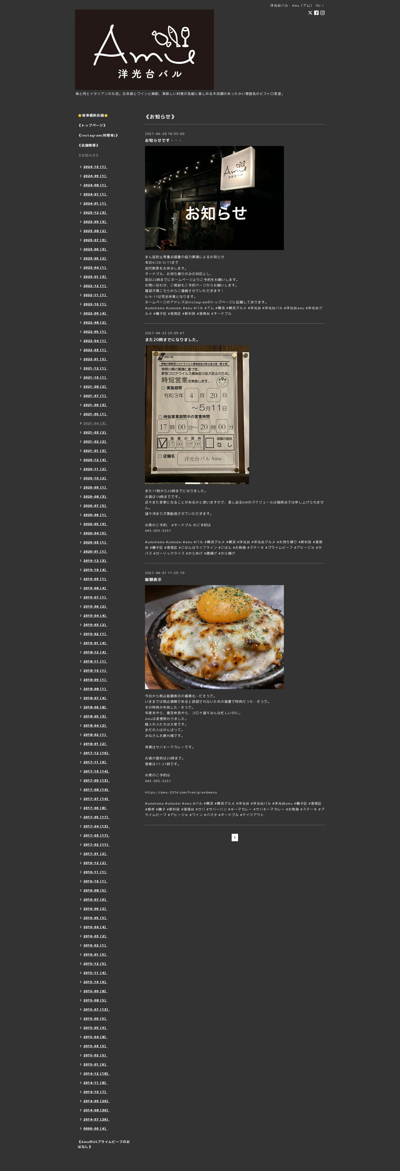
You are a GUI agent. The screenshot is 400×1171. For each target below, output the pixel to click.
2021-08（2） (95, 386)
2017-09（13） (96, 780)
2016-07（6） (95, 899)
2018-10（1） (95, 670)
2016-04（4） (95, 927)
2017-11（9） (95, 762)
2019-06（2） (95, 606)
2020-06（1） (95, 515)
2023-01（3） (95, 277)
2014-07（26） (96, 1119)
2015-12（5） (95, 963)
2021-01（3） (95, 451)
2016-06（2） (95, 908)
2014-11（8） (95, 1083)
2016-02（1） (95, 945)
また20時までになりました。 (173, 339)
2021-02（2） (95, 441)
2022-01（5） (95, 359)
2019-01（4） (95, 643)
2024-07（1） (95, 194)
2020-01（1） (95, 551)
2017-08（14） (96, 789)
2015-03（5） (95, 1046)
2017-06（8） (95, 808)
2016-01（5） (95, 954)
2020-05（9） (95, 524)
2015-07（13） (96, 1009)
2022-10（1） (95, 304)
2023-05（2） (95, 258)
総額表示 (153, 579)
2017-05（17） (96, 817)
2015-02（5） (95, 1055)
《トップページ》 (92, 125)
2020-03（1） (95, 542)
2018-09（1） (95, 680)
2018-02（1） (95, 734)
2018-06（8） (95, 707)
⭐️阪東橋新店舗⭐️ (93, 115)
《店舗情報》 (88, 145)
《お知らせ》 (88, 155)
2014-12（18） (96, 1073)
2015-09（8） (95, 991)
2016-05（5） (95, 918)
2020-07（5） (95, 505)
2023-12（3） (95, 212)
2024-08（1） (95, 185)
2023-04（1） (95, 267)
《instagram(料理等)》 (98, 135)
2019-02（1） (95, 634)
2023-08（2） (95, 231)
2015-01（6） (95, 1064)
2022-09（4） (95, 313)
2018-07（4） (95, 698)
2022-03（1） (95, 350)
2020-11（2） (95, 469)
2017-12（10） (96, 753)
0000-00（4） (95, 1128)
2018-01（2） (95, 744)
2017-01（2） (95, 854)
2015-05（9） (95, 1028)
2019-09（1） (95, 579)
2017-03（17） (96, 835)
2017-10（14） (96, 771)
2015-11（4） (95, 973)
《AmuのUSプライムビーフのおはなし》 (104, 1144)
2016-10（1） (95, 881)
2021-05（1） (95, 414)
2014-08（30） (96, 1110)
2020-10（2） (95, 478)
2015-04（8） (95, 1037)
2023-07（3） (95, 240)
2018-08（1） (95, 689)
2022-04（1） (95, 341)
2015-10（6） (95, 982)
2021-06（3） (95, 405)
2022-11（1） (95, 295)
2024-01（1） (95, 203)
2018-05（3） (95, 716)
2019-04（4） (95, 615)
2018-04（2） (95, 725)
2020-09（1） (95, 487)
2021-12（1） (95, 368)
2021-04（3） (95, 423)
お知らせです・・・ (163, 140)
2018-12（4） (95, 652)
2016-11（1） (95, 872)
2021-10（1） (95, 377)
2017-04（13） (96, 826)
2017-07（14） (96, 799)
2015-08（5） (95, 1000)
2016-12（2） (95, 863)
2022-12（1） (95, 286)
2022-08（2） (95, 322)
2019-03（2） (95, 625)
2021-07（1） (95, 396)
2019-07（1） (95, 597)
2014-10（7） (95, 1092)
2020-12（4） (95, 460)
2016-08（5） (95, 890)
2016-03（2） (95, 936)
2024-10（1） (95, 167)
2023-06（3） (95, 249)
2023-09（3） (95, 222)
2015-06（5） (95, 1018)
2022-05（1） (95, 331)
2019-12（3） (95, 560)
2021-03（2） (95, 432)
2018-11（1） (95, 661)
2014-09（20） (96, 1101)
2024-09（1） (95, 176)
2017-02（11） (96, 844)
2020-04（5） (95, 533)
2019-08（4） (95, 588)
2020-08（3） (95, 496)
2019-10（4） (95, 570)
